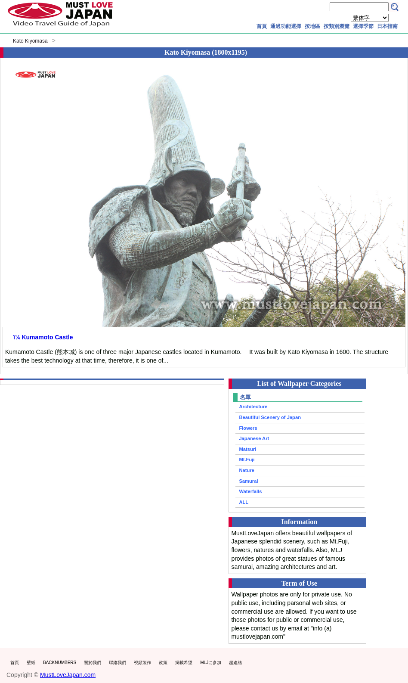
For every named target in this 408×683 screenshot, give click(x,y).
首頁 (262, 26)
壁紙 (31, 662)
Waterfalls (250, 491)
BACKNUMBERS (59, 662)
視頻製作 (142, 662)
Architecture (253, 406)
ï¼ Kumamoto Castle (43, 337)
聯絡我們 (117, 662)
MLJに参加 (210, 662)
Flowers (248, 428)
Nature (246, 470)
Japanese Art (254, 438)
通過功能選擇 (285, 26)
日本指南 (387, 26)
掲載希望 (183, 662)
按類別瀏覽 (336, 26)
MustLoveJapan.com (68, 674)
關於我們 (92, 662)
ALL (243, 502)
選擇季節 (363, 26)
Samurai (248, 481)
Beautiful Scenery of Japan (270, 417)
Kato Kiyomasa (30, 41)
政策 (163, 662)
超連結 (235, 662)
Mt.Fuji (246, 459)
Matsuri (247, 449)
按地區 (312, 26)
